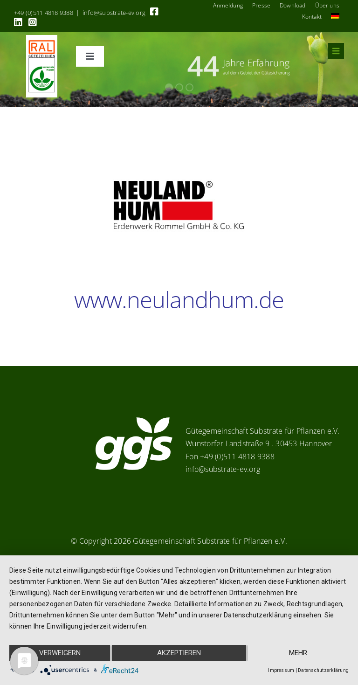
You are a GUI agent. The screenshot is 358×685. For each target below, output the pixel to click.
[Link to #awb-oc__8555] (336, 51)
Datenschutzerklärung (323, 670)
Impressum (281, 670)
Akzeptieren (179, 653)
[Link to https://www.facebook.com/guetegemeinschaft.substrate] (154, 11)
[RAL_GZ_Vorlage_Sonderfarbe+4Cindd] (41, 39)
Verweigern (60, 653)
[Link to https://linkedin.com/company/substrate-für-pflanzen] (18, 22)
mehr (298, 653)
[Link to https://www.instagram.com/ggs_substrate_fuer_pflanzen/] (32, 22)
